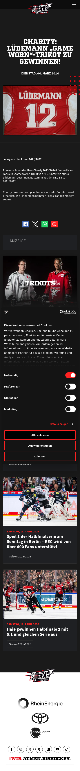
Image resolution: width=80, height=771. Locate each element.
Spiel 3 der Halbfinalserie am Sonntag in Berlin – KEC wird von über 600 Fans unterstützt (39, 541)
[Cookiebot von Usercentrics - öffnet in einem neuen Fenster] (60, 312)
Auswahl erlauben (40, 445)
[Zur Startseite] (40, 8)
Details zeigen (59, 423)
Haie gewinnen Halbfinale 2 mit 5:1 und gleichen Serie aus (37, 632)
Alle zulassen (40, 434)
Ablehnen (40, 456)
